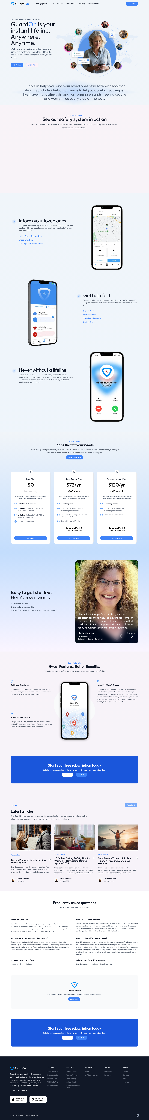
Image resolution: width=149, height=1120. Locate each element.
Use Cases (58, 4)
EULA (125, 1079)
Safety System (42, 4)
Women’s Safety (72, 1075)
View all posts (131, 805)
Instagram (108, 1075)
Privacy (126, 1075)
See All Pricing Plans (74, 457)
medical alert (24, 1077)
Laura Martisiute (23, 879)
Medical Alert (52, 1079)
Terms (125, 1072)
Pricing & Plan (52, 1086)
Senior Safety (71, 1072)
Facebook (108, 1072)
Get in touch (74, 999)
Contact (126, 1082)
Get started (30, 538)
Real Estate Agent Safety (73, 1086)
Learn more (67, 775)
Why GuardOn (52, 1072)
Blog (87, 1072)
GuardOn (19, 1115)
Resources (71, 4)
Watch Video (32, 65)
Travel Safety (71, 1079)
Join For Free (132, 4)
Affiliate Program (91, 1075)
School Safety (71, 1082)
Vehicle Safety (52, 1082)
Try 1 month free (73, 538)
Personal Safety (53, 1075)
